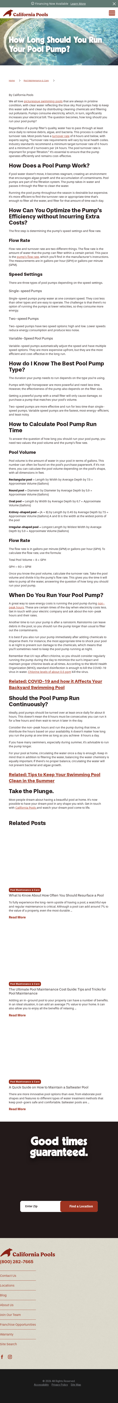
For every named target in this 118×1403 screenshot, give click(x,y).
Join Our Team (10, 1315)
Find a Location (81, 1206)
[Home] (25, 12)
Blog (3, 1295)
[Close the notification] (114, 3)
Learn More (78, 3)
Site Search (8, 1344)
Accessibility (41, 1384)
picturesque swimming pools (43, 101)
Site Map (76, 1384)
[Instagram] (10, 1357)
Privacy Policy (60, 1384)
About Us (7, 1305)
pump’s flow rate (28, 257)
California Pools (26, 807)
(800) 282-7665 (16, 1261)
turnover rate (60, 136)
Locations (7, 1285)
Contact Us (8, 1276)
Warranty (6, 1334)
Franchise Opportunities (18, 1325)
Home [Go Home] (12, 80)
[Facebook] (2, 1357)
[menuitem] (41, 1385)
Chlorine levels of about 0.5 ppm (49, 672)
